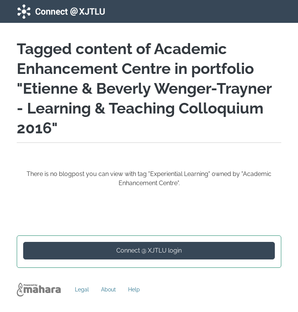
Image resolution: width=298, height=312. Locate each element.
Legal (82, 289)
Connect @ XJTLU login (149, 250)
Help (134, 289)
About (108, 289)
